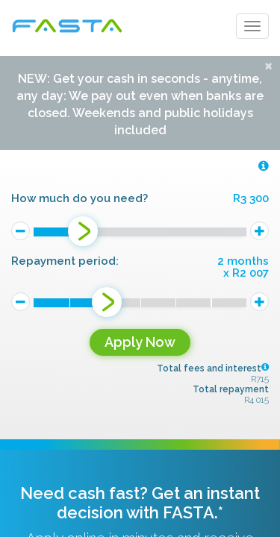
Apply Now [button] (140, 342)
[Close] (268, 65)
